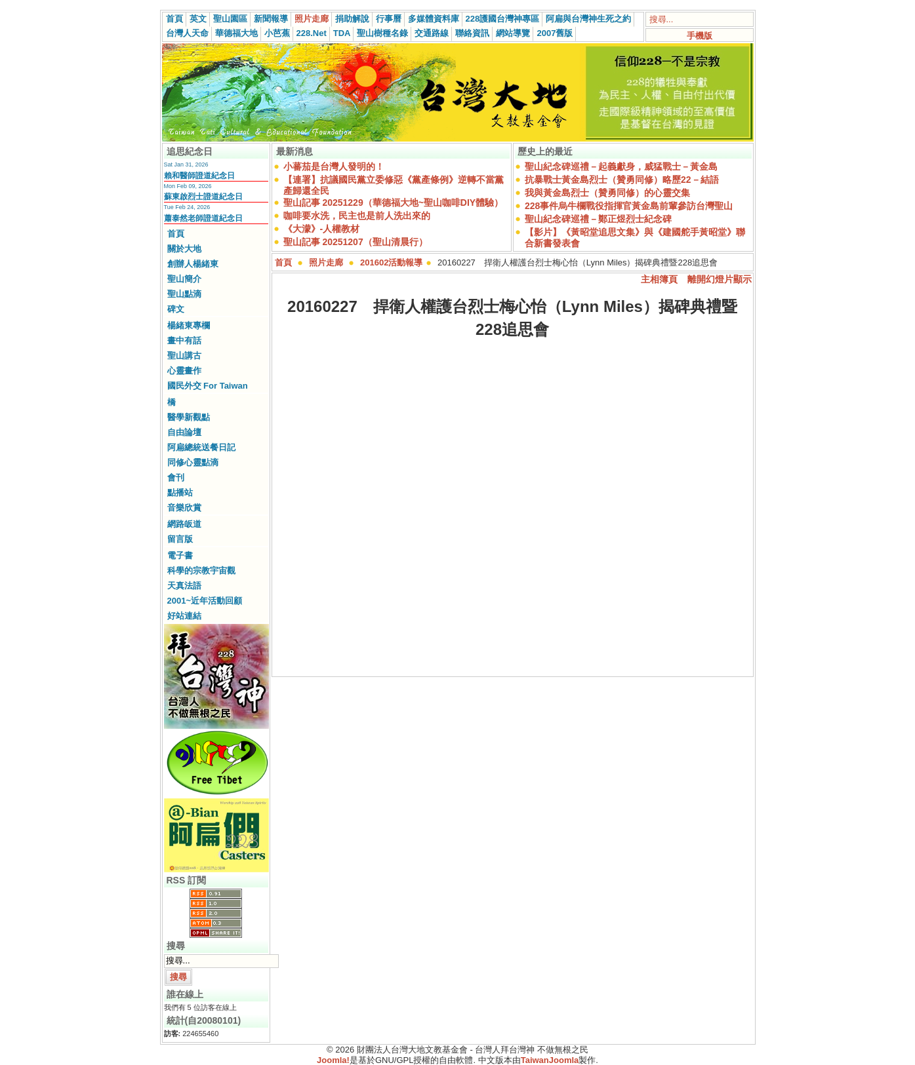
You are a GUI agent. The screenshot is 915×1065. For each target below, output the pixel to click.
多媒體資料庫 (433, 19)
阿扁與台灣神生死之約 (588, 19)
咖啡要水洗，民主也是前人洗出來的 (356, 215)
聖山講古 (184, 355)
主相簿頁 (659, 279)
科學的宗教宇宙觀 (201, 570)
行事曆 (388, 19)
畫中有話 (184, 340)
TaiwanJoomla (550, 1060)
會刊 (175, 477)
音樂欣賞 (184, 508)
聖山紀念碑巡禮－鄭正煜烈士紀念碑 (598, 219)
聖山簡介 (184, 279)
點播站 (180, 492)
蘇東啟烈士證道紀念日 (203, 196)
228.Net (311, 33)
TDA (342, 33)
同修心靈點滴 (192, 462)
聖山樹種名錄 (382, 33)
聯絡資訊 (472, 33)
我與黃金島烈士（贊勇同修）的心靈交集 (607, 192)
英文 (198, 19)
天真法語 (184, 586)
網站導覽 (513, 33)
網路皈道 (184, 524)
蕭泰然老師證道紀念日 (203, 218)
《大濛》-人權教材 (321, 228)
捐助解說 (352, 19)
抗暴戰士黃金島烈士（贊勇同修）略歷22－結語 (622, 179)
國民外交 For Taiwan (207, 386)
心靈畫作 (184, 371)
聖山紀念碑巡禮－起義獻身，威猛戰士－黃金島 (621, 166)
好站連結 (184, 616)
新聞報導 (271, 19)
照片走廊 (312, 19)
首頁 (174, 19)
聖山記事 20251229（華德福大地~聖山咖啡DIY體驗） (393, 202)
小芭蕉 (277, 33)
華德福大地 (236, 33)
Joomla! (333, 1060)
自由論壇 (184, 432)
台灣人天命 (187, 33)
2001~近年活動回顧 (205, 601)
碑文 (175, 309)
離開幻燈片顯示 (719, 279)
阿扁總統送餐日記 (201, 447)
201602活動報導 (391, 262)
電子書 (180, 555)
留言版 (180, 539)
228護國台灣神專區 (503, 19)
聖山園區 (230, 19)
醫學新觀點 (188, 417)
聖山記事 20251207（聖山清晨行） (355, 242)
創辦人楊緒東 (192, 264)
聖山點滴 (184, 294)
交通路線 (432, 33)
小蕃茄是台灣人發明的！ (333, 166)
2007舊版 (555, 33)
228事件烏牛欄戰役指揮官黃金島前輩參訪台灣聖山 (629, 206)
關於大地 (184, 249)
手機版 (699, 36)
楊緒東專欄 (188, 325)
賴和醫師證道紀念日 (199, 175)
